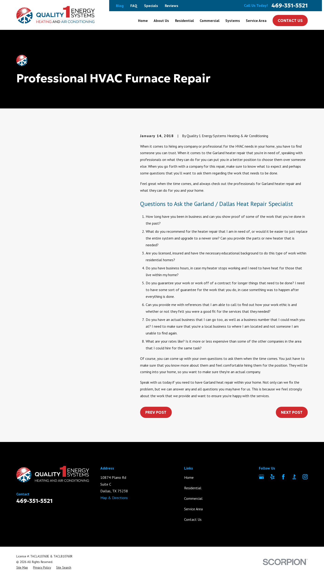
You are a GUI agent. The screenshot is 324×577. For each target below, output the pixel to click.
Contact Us (290, 20)
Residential (192, 488)
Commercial (193, 498)
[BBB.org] (294, 476)
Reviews (171, 5)
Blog (120, 5)
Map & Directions (114, 497)
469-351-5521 (289, 5)
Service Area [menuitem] (256, 20)
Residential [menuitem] (184, 20)
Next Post (292, 412)
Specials (151, 5)
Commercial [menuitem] (209, 20)
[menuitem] (22, 567)
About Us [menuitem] (161, 20)
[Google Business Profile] (261, 476)
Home (189, 477)
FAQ (133, 5)
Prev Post (155, 412)
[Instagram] (305, 476)
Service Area (193, 509)
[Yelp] (272, 476)
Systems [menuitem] (232, 20)
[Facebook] (283, 476)
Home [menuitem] (143, 20)
